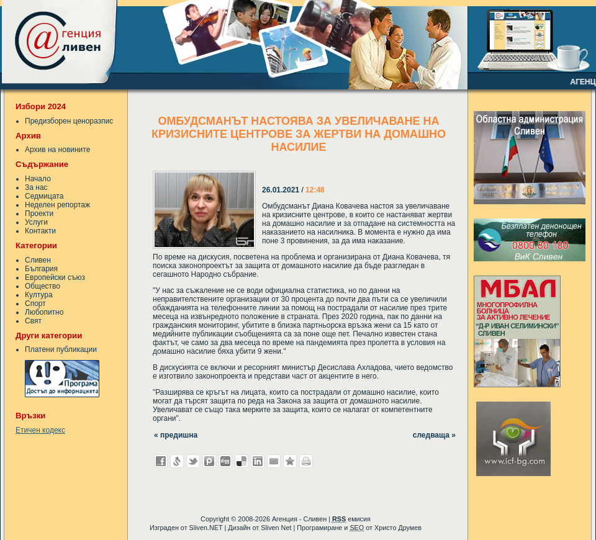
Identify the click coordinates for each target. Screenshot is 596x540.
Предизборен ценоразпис (69, 121)
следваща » (434, 435)
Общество (42, 286)
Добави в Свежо (177, 461)
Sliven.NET (206, 527)
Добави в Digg (225, 461)
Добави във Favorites (290, 461)
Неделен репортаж (57, 204)
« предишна (175, 435)
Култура (39, 294)
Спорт (35, 303)
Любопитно (44, 312)
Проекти (39, 213)
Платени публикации (61, 349)
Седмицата (44, 196)
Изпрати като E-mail (274, 461)
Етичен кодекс (40, 430)
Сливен (38, 260)
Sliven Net (276, 527)
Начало (38, 178)
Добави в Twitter (193, 461)
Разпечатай (306, 461)
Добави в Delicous (241, 461)
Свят (33, 321)
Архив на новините (57, 149)
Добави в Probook (209, 461)
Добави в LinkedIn (257, 461)
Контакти (40, 231)
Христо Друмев (398, 527)
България (41, 268)
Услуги (36, 222)
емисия (351, 519)
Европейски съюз (55, 277)
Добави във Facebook (161, 461)
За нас (36, 187)
